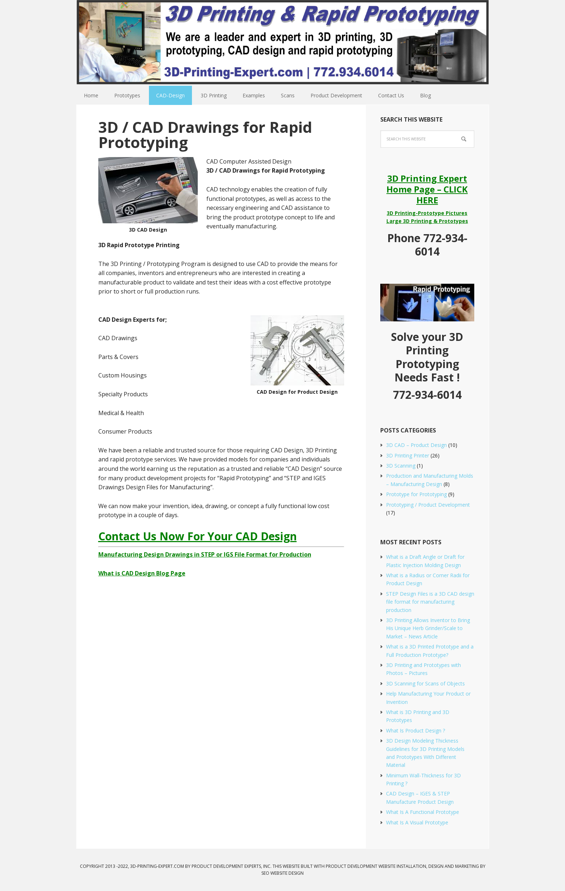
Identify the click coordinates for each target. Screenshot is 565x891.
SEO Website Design (282, 873)
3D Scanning (400, 465)
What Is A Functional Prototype (422, 811)
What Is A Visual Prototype (417, 822)
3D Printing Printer (407, 455)
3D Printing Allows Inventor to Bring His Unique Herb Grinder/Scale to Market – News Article (428, 628)
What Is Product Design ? (415, 730)
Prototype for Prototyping (416, 494)
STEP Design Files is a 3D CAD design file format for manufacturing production (430, 601)
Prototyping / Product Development (428, 504)
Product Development (351, 866)
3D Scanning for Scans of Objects (425, 683)
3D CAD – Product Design (416, 445)
